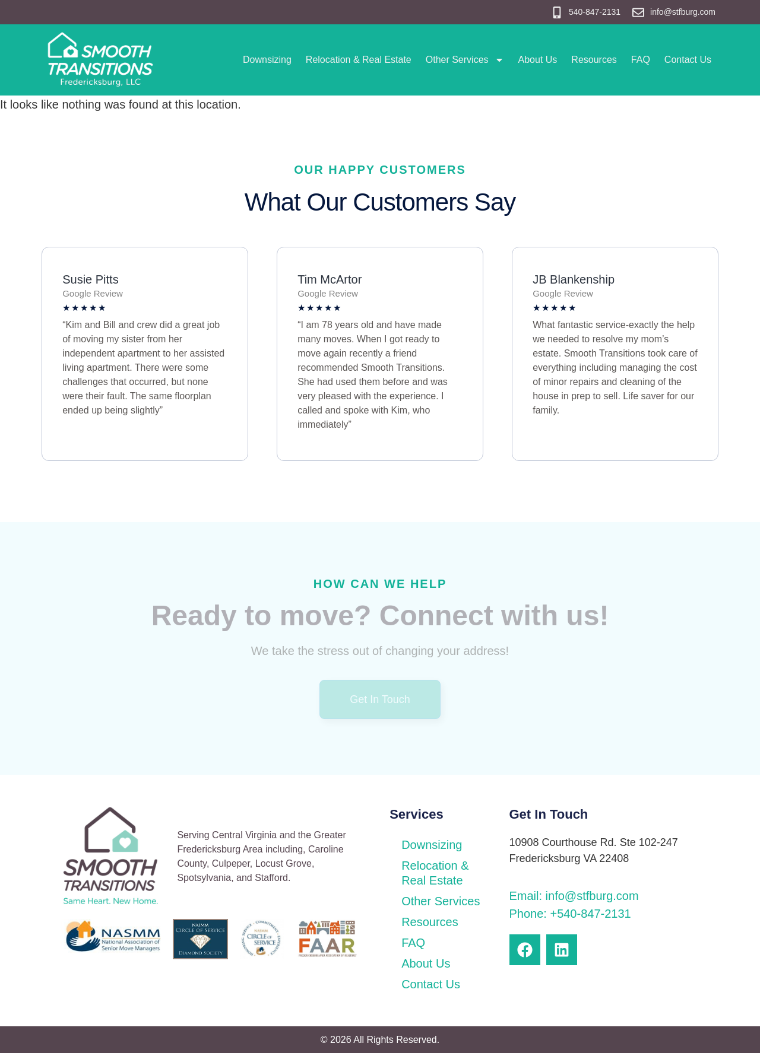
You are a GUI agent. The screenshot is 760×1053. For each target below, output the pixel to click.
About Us (538, 60)
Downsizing (267, 60)
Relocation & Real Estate (358, 60)
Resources (593, 60)
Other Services (465, 60)
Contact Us (687, 60)
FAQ (640, 60)
